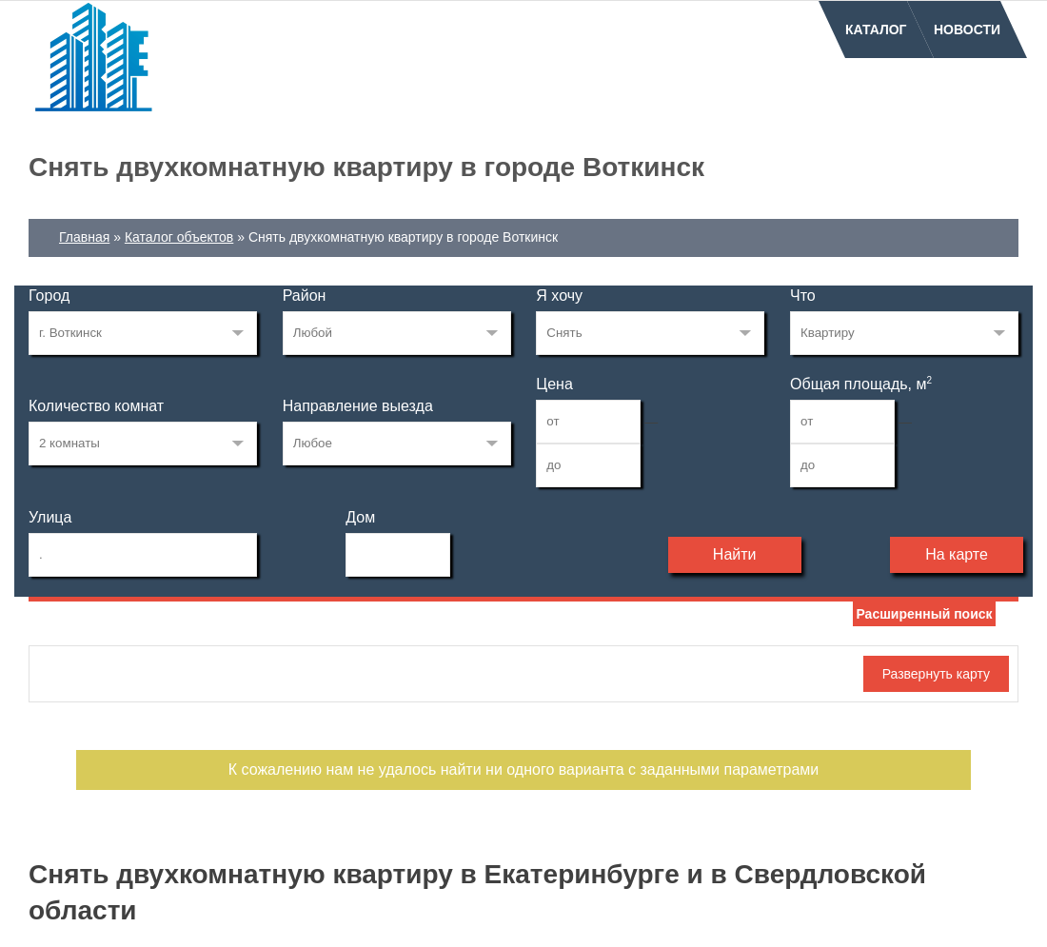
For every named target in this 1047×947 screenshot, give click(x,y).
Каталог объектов (179, 237)
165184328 (143, 333)
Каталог (876, 29)
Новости (967, 29)
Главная (84, 237)
